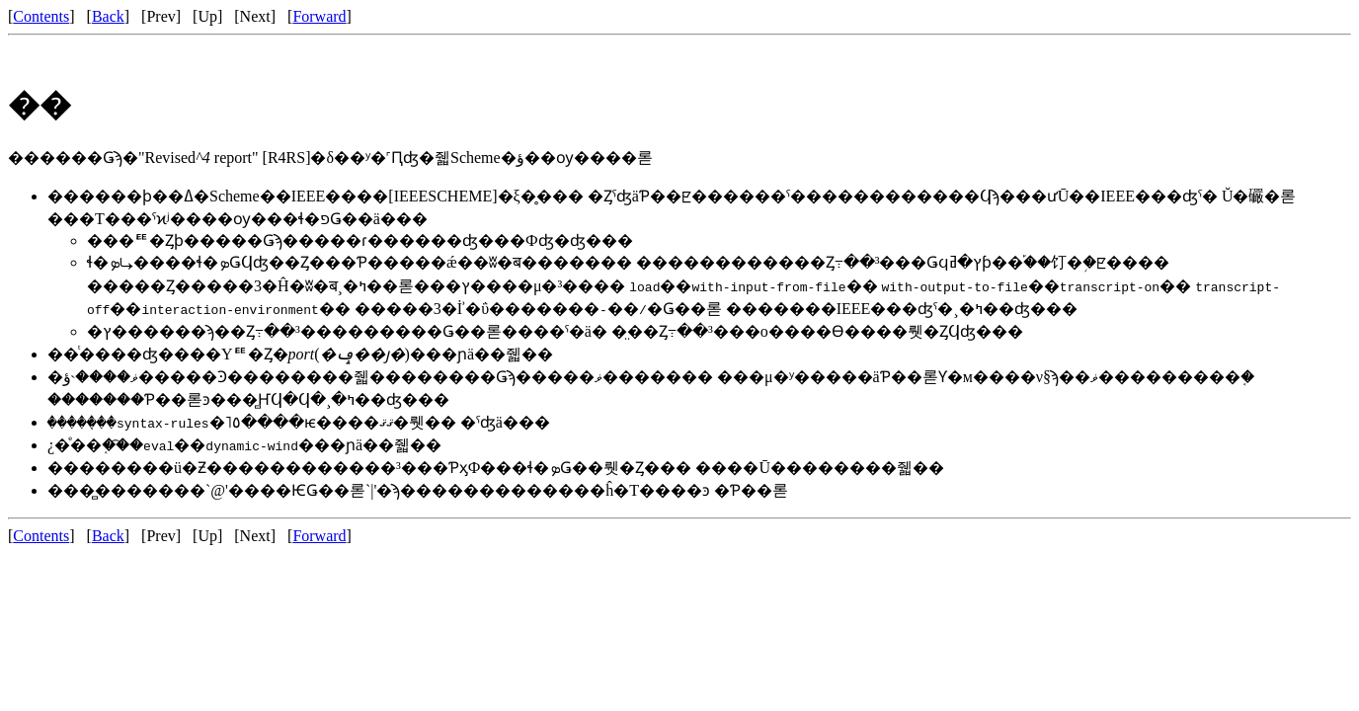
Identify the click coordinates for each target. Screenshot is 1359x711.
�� (39, 104)
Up (207, 16)
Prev (160, 16)
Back (108, 16)
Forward (319, 16)
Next (255, 16)
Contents (41, 16)
